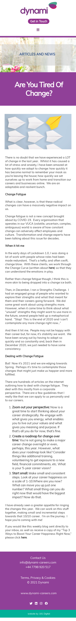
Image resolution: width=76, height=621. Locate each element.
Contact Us (38, 558)
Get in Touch (38, 21)
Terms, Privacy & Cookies (38, 578)
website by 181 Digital (39, 613)
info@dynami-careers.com (38, 562)
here (51, 268)
